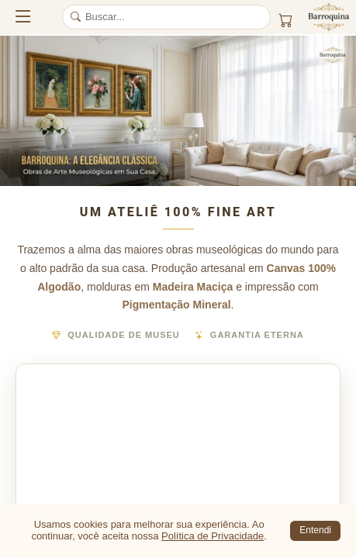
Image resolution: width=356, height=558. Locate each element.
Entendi (315, 530)
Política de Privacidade (212, 536)
